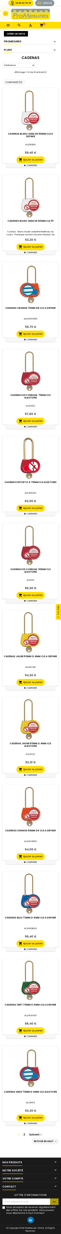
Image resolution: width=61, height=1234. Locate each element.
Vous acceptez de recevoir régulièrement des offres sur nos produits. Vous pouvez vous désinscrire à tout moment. (31, 1210)
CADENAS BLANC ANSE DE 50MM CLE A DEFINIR (30, 135)
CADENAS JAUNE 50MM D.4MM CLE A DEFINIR (30, 656)
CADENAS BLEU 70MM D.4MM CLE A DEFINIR (30, 917)
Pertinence (19, 65)
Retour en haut (45, 1141)
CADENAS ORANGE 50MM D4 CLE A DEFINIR (30, 830)
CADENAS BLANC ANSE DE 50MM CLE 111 (30, 220)
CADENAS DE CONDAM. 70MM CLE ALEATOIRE (30, 396)
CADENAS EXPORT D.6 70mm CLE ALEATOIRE (30, 482)
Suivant (35, 1134)
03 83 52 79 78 (23, 3)
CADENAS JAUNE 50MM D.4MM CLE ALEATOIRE (30, 745)
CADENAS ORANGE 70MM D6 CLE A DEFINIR (30, 308)
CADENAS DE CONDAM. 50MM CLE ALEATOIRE (30, 570)
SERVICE (47, 3)
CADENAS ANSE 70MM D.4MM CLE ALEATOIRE (30, 1091)
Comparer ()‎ (13, 82)
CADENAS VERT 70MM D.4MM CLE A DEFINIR (30, 1004)
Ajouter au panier (31, 160)
